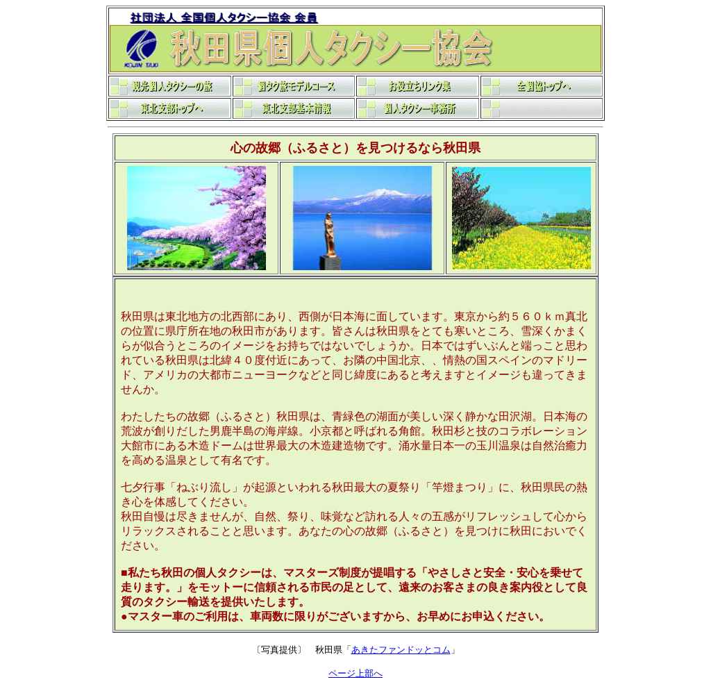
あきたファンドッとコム (401, 649)
